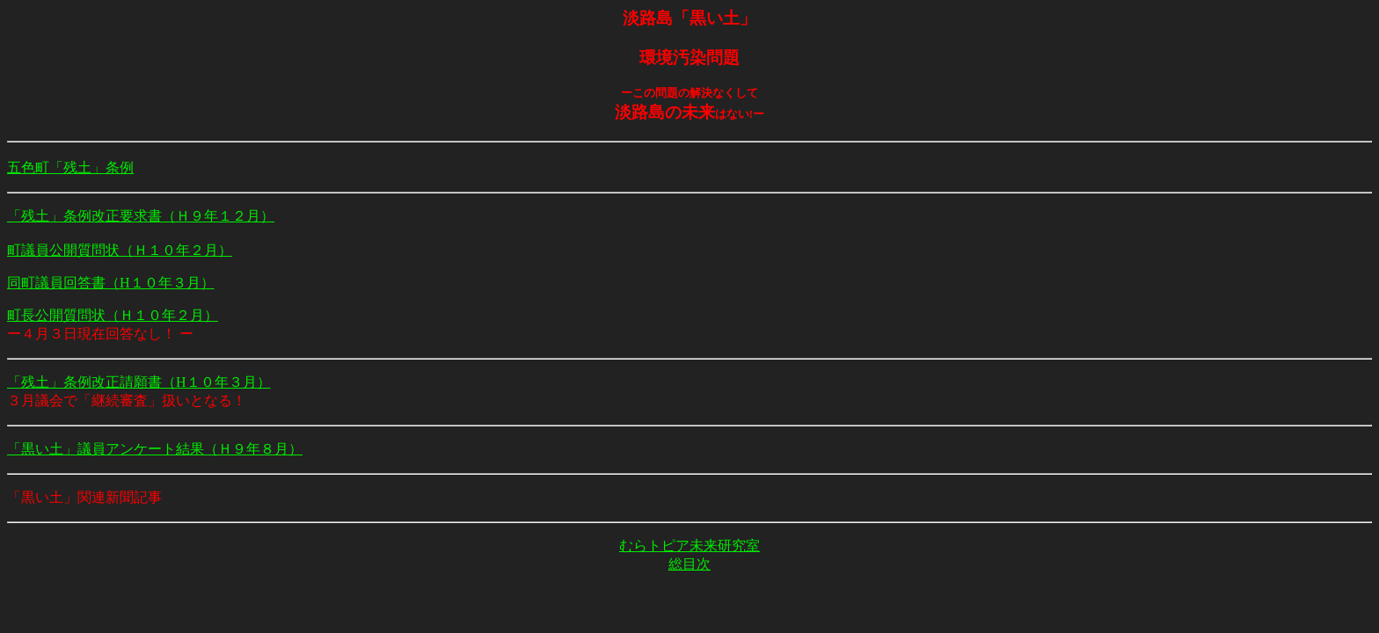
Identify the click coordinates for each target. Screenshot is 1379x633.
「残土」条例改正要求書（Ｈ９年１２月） (140, 215)
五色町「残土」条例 (70, 167)
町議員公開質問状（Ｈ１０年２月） (119, 250)
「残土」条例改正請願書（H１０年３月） (139, 382)
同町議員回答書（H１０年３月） (111, 282)
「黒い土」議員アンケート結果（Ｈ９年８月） (155, 448)
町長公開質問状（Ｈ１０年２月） (112, 315)
